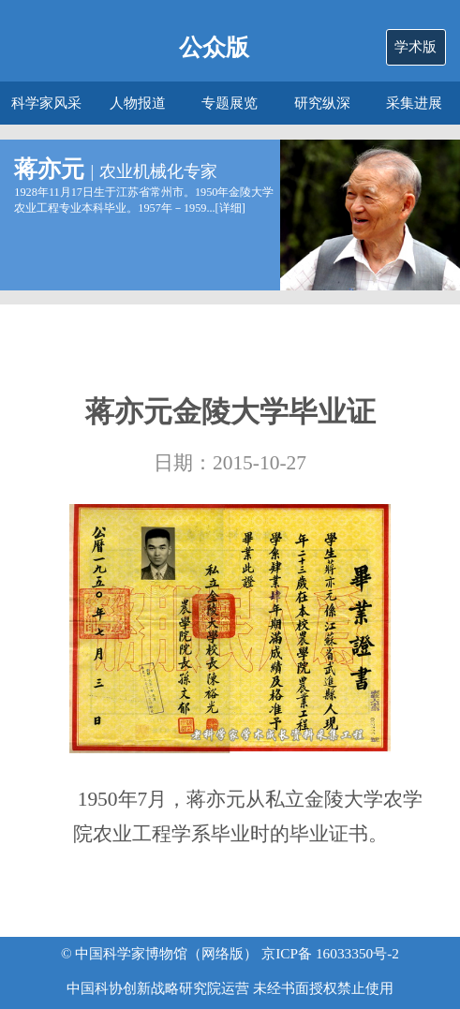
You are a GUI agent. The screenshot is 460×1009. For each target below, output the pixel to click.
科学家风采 (46, 103)
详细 (230, 208)
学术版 (415, 46)
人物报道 (138, 103)
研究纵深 (322, 103)
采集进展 (414, 103)
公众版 (214, 47)
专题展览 (229, 103)
